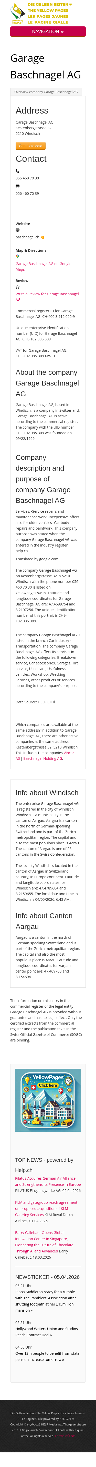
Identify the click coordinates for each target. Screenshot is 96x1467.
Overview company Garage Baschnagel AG (46, 92)
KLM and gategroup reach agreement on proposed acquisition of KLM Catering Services (46, 1208)
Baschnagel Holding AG (42, 758)
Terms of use (65, 1435)
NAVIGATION (48, 31)
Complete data (30, 146)
